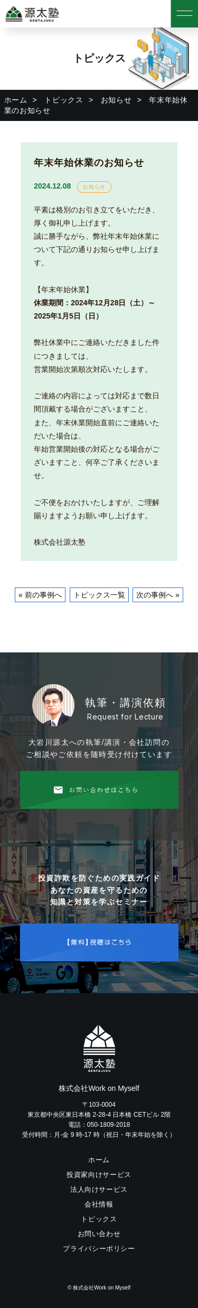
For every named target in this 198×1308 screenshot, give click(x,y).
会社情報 (99, 1204)
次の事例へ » (158, 595)
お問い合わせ (99, 1234)
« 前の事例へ (40, 595)
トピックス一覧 (99, 595)
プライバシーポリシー (99, 1249)
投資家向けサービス (99, 1175)
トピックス (63, 100)
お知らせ (116, 100)
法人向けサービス (99, 1189)
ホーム (15, 100)
